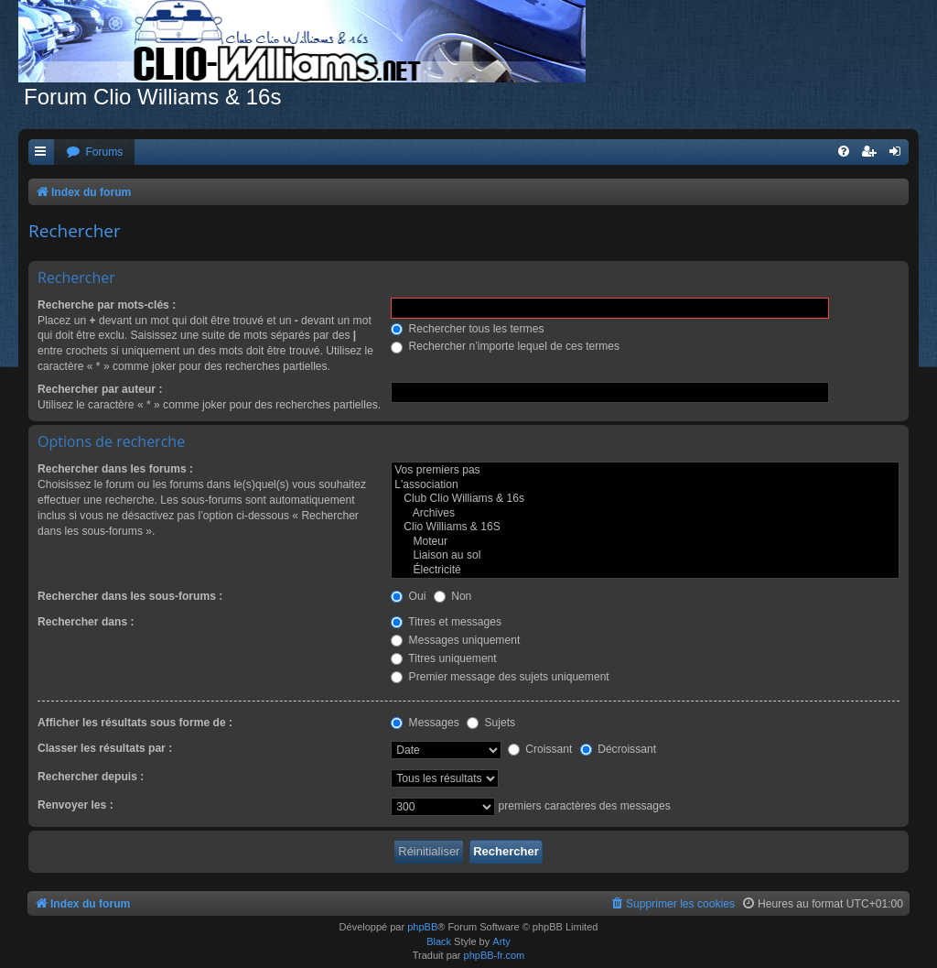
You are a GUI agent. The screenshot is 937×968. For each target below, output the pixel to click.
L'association (645, 485)
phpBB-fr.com (494, 955)
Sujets (491, 722)
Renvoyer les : (75, 805)
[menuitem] (94, 152)
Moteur (645, 542)
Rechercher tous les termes (467, 328)
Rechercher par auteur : (100, 389)
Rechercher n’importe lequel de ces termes (505, 346)
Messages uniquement (455, 640)
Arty (501, 941)
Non (453, 596)
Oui (408, 596)
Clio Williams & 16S (645, 527)
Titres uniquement (444, 658)
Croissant (540, 749)
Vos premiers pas (645, 470)
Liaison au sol (645, 556)
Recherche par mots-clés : (107, 305)
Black (438, 941)
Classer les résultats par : (105, 748)
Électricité (645, 570)
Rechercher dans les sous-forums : (130, 596)
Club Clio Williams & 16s (645, 499)
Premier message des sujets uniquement (500, 676)
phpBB (422, 926)
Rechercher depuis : (91, 776)
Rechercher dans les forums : (115, 468)
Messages (424, 722)
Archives (645, 513)
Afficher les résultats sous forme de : (135, 722)
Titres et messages (446, 621)
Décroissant (618, 749)
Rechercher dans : (86, 621)
